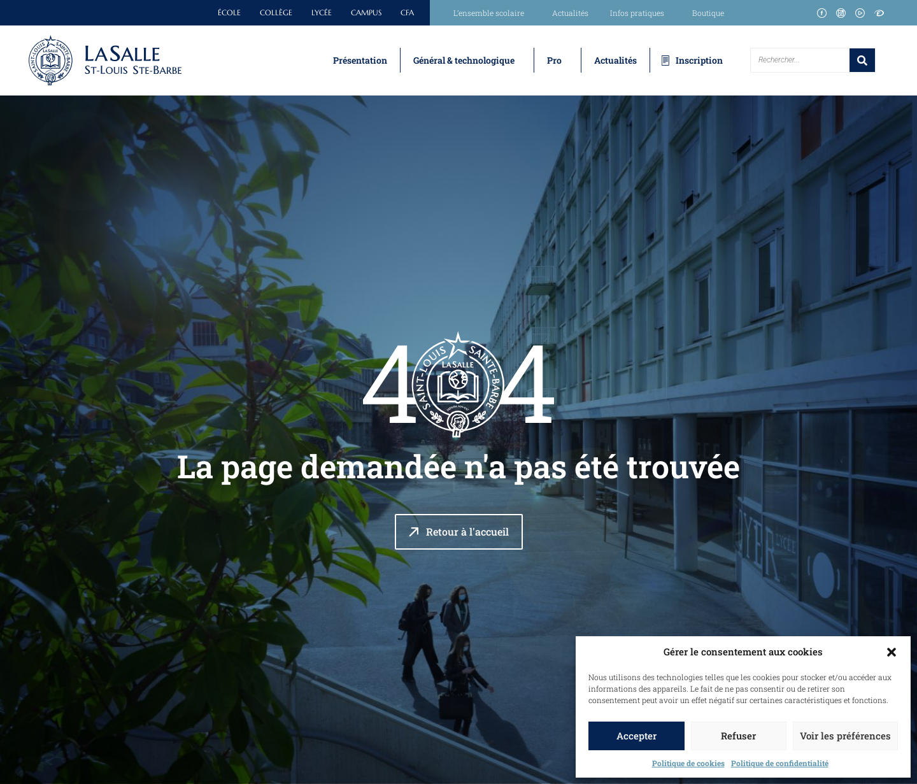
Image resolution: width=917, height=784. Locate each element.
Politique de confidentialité (779, 763)
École (229, 12)
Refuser (738, 735)
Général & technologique (464, 60)
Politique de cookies (688, 763)
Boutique (708, 13)
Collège (276, 12)
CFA (407, 12)
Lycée (321, 12)
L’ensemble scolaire (491, 12)
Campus (366, 12)
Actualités (570, 13)
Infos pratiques (640, 12)
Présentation (360, 60)
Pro (554, 60)
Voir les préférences (845, 735)
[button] (891, 652)
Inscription (699, 60)
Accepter (636, 735)
